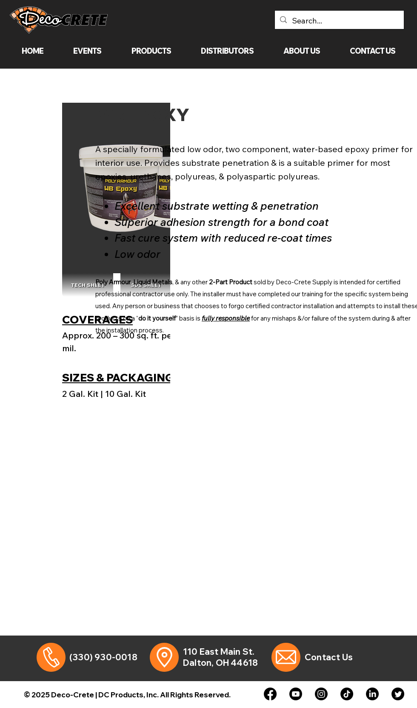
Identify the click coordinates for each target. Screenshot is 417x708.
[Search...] (339, 21)
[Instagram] (321, 694)
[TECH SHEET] (87, 285)
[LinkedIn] (372, 694)
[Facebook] (270, 694)
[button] (151, 51)
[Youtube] (295, 694)
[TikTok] (346, 694)
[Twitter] (397, 694)
